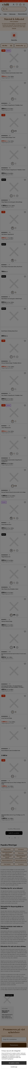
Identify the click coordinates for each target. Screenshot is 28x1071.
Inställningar (14, 1067)
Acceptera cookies (14, 1063)
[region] (14, 1059)
